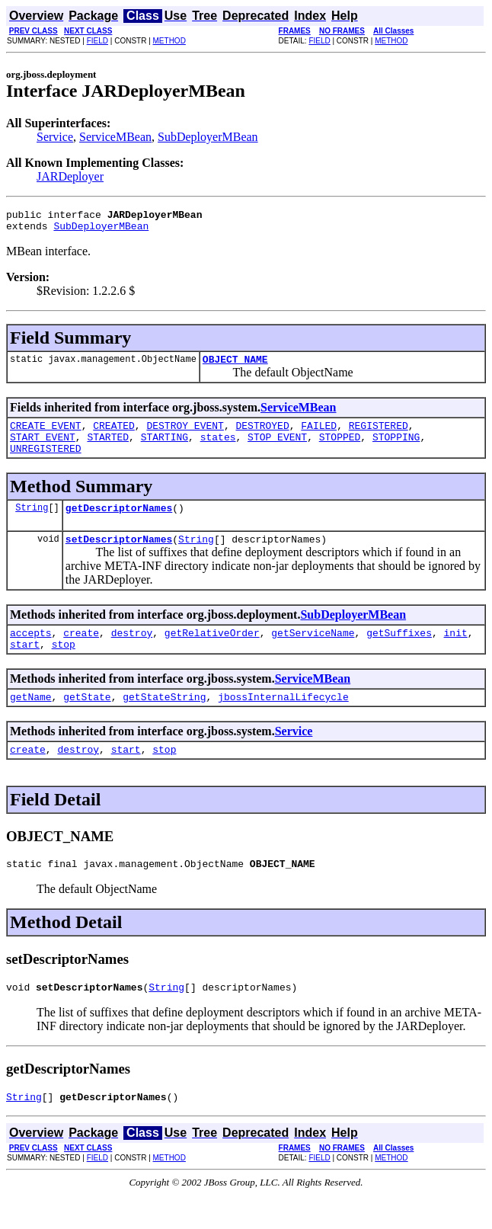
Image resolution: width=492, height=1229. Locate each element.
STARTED (108, 448)
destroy (132, 653)
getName (31, 721)
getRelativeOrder (212, 653)
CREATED (114, 434)
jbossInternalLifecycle (283, 721)
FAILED (319, 434)
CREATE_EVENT (45, 434)
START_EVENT (42, 448)
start (25, 667)
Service (55, 136)
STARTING (164, 448)
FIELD (97, 41)
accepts (31, 653)
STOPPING (396, 448)
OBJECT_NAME (235, 366)
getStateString (164, 721)
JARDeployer (70, 176)
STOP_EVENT (277, 448)
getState (86, 721)
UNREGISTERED (45, 462)
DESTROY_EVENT (184, 434)
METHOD (169, 41)
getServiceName (312, 653)
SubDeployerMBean (208, 136)
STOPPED (340, 448)
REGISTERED (378, 434)
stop (63, 667)
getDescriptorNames (118, 523)
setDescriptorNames (118, 557)
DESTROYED (262, 434)
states (218, 448)
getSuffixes (399, 653)
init (456, 653)
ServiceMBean (115, 136)
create (81, 653)
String (31, 523)
